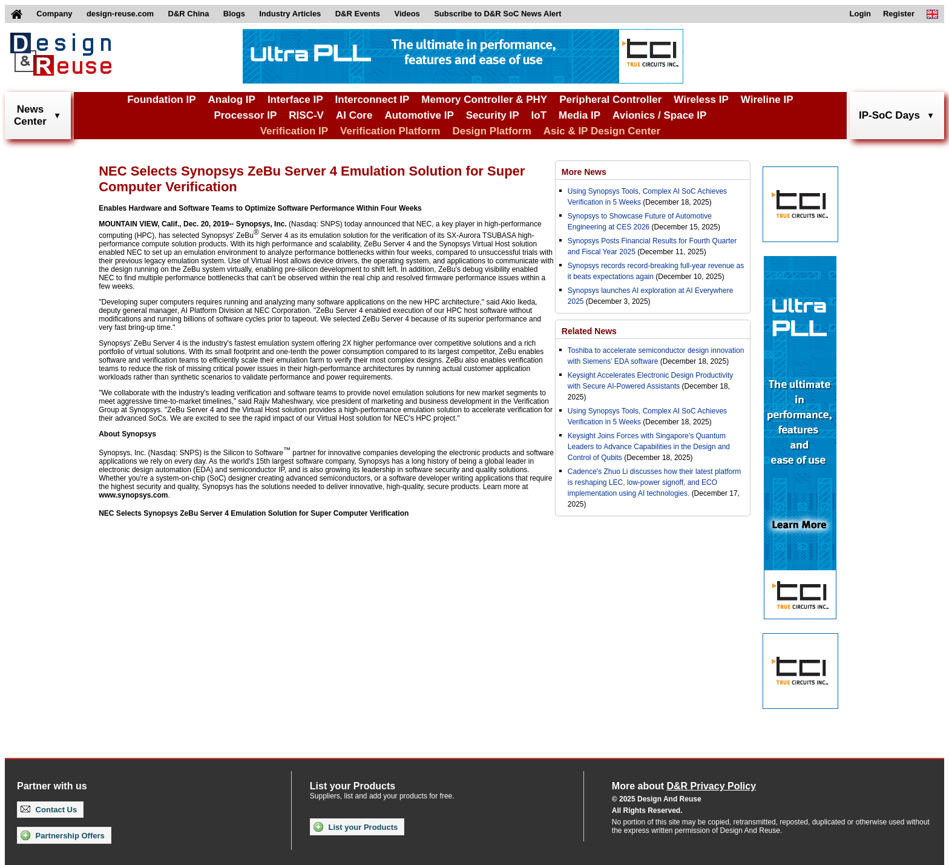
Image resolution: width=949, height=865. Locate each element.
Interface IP (295, 99)
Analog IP (231, 99)
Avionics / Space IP (659, 115)
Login (860, 13)
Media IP (579, 115)
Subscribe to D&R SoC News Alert (497, 13)
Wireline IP (767, 99)
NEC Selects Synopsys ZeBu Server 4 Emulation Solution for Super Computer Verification (254, 513)
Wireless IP (701, 99)
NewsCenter (30, 115)
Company (54, 13)
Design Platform (491, 131)
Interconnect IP (372, 99)
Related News (589, 331)
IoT (539, 115)
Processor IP (245, 115)
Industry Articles (290, 13)
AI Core (354, 115)
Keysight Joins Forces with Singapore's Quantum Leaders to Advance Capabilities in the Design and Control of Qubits (649, 447)
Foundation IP (161, 99)
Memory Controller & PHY (484, 99)
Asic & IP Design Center (601, 131)
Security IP (492, 115)
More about (684, 786)
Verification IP (294, 131)
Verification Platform (390, 131)
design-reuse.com (120, 13)
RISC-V (306, 115)
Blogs (234, 13)
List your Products (356, 827)
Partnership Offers (63, 835)
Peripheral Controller (610, 99)
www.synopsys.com (133, 495)
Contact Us (49, 809)
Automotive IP (418, 115)
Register (899, 13)
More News (584, 172)
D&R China (188, 13)
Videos (406, 13)
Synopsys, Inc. (261, 224)
